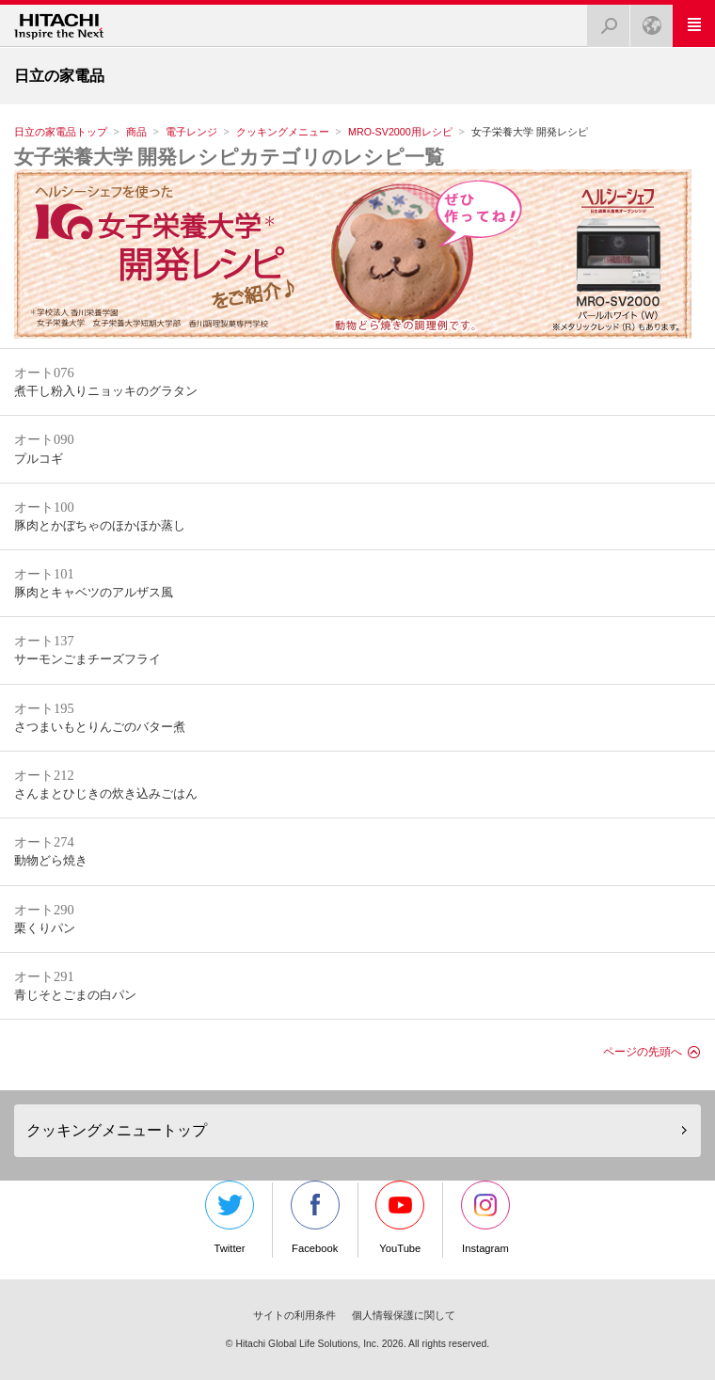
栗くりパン (44, 928)
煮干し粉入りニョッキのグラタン (106, 391)
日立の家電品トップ (60, 131)
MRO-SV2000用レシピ (400, 131)
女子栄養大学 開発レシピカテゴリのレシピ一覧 (229, 156)
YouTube (399, 1217)
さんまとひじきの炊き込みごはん (106, 794)
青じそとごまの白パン (75, 995)
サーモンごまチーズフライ (87, 659)
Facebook (315, 1217)
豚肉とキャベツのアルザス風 (93, 592)
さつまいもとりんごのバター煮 (99, 727)
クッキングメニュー (282, 131)
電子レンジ (191, 131)
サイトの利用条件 (294, 1315)
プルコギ (38, 459)
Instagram (485, 1217)
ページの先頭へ (642, 1051)
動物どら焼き (50, 860)
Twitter (229, 1217)
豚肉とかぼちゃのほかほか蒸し (99, 525)
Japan (646, 20)
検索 (603, 20)
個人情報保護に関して (403, 1315)
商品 (136, 131)
